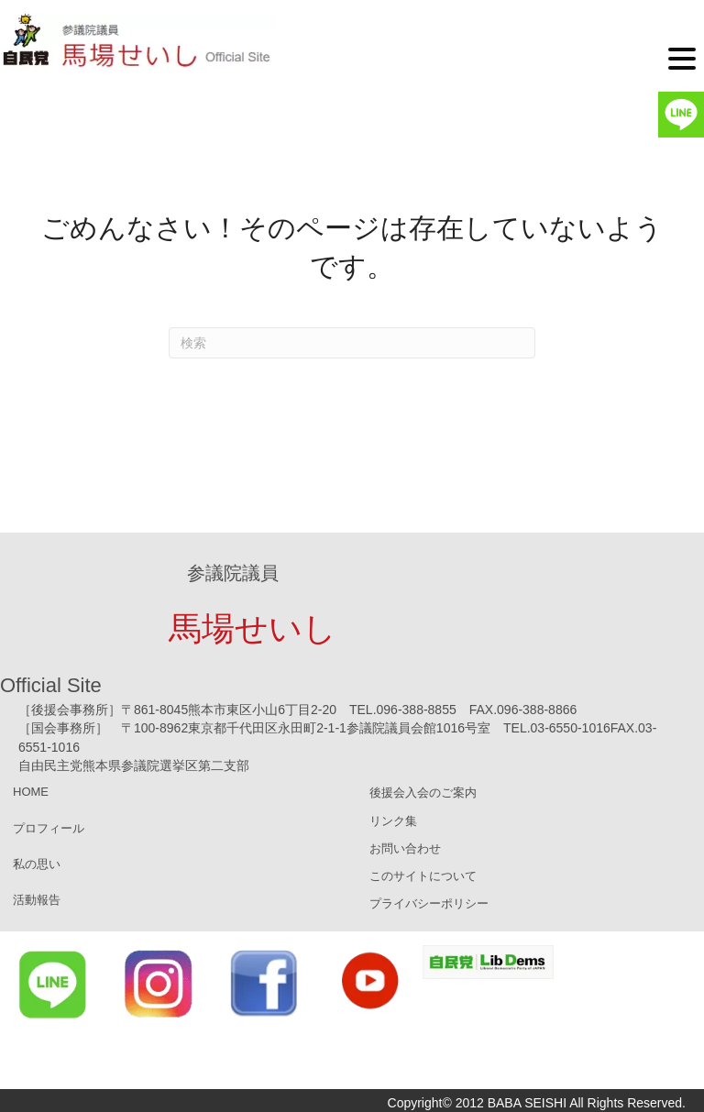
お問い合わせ (405, 848)
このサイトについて (423, 876)
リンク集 (393, 821)
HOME (31, 791)
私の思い (36, 864)
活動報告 (36, 900)
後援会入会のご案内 (423, 792)
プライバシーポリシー (429, 903)
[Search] (352, 342)
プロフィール (48, 828)
